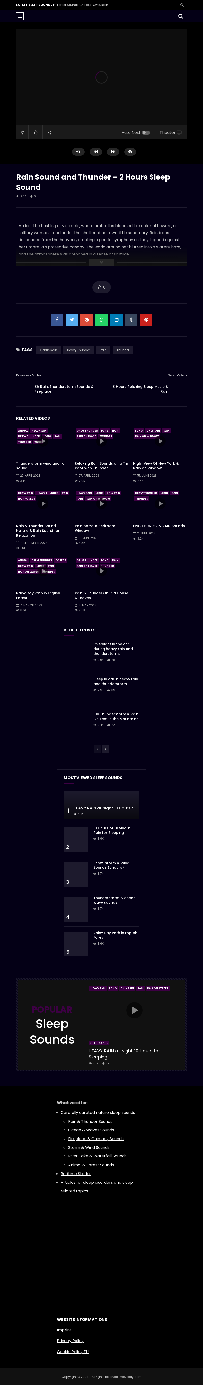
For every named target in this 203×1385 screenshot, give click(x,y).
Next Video (177, 375)
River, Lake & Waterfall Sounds (97, 1156)
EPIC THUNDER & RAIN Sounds (159, 525)
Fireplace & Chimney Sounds (96, 1139)
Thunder (123, 350)
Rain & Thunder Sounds (90, 1121)
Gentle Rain (48, 350)
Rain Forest (26, 499)
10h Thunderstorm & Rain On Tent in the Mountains (115, 716)
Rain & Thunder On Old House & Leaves (101, 595)
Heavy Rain (39, 431)
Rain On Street (157, 988)
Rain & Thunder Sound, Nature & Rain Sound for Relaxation (38, 530)
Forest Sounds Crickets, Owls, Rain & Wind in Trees (84, 5)
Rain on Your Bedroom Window (95, 528)
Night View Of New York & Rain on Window (156, 466)
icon (42, 441)
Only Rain (153, 431)
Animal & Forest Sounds (91, 1165)
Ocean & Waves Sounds (91, 1130)
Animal (23, 431)
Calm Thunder (87, 431)
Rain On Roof (86, 436)
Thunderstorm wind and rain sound (42, 466)
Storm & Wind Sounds (89, 1147)
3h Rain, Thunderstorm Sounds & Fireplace (64, 389)
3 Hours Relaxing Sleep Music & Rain (140, 389)
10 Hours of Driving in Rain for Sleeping (111, 830)
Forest (61, 560)
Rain (103, 350)
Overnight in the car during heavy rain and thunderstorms (113, 649)
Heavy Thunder (78, 350)
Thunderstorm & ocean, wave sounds (114, 900)
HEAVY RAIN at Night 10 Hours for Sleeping (114, 808)
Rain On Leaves (28, 572)
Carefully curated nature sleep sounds (98, 1112)
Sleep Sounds (99, 1043)
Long (47, 436)
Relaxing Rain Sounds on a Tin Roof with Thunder (101, 466)
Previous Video (29, 375)
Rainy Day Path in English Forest (38, 595)
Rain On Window (147, 436)
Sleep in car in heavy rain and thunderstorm (115, 681)
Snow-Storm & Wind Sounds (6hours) (111, 865)
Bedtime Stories (76, 1174)
